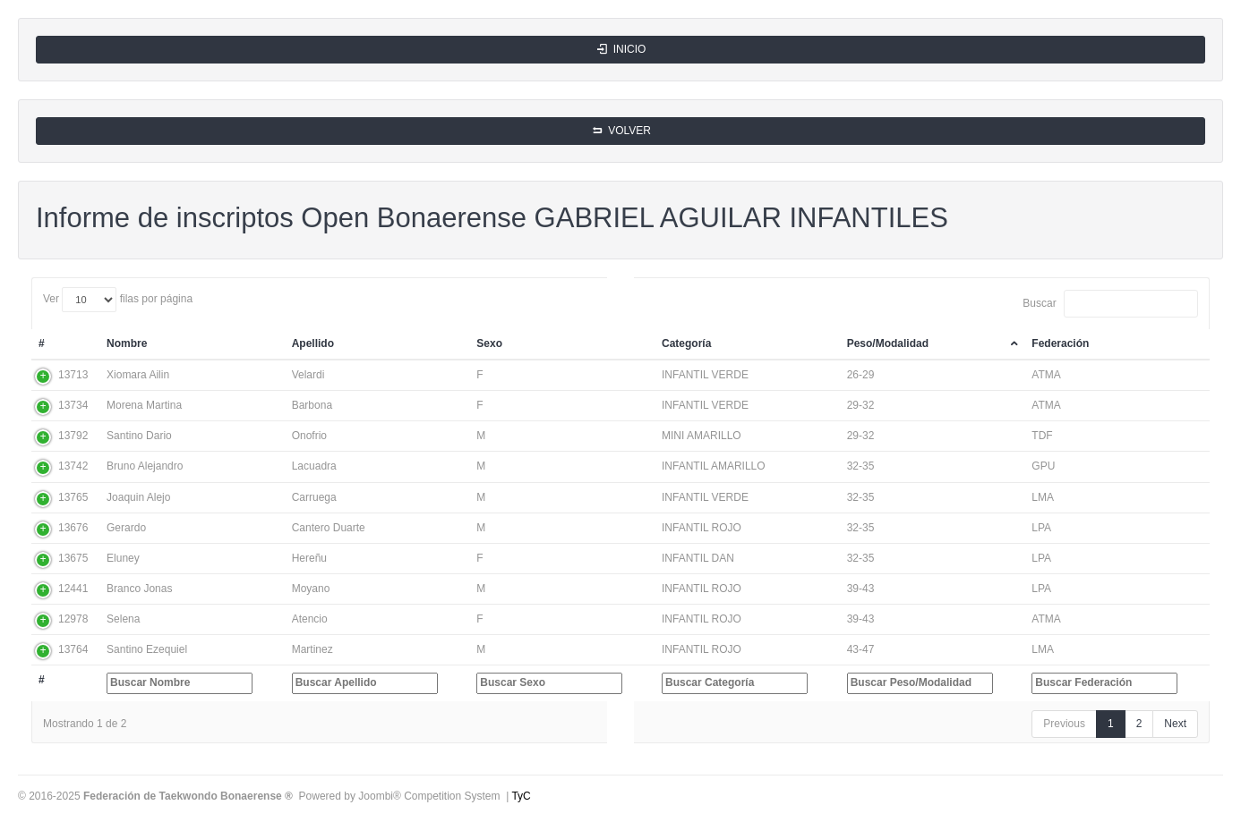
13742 (73, 466)
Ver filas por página (118, 299)
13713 (73, 375)
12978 (73, 619)
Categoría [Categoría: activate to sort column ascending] (686, 343)
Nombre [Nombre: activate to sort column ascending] (127, 343)
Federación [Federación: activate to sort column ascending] (1060, 343)
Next (1175, 723)
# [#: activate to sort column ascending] (42, 343)
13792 (73, 435)
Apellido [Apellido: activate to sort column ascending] (313, 343)
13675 (73, 558)
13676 (73, 527)
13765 (73, 497)
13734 (73, 405)
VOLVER (620, 130)
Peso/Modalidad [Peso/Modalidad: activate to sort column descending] (888, 343)
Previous (1064, 723)
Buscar (1110, 304)
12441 (73, 588)
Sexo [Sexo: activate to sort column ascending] (489, 343)
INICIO (620, 49)
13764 (73, 649)
